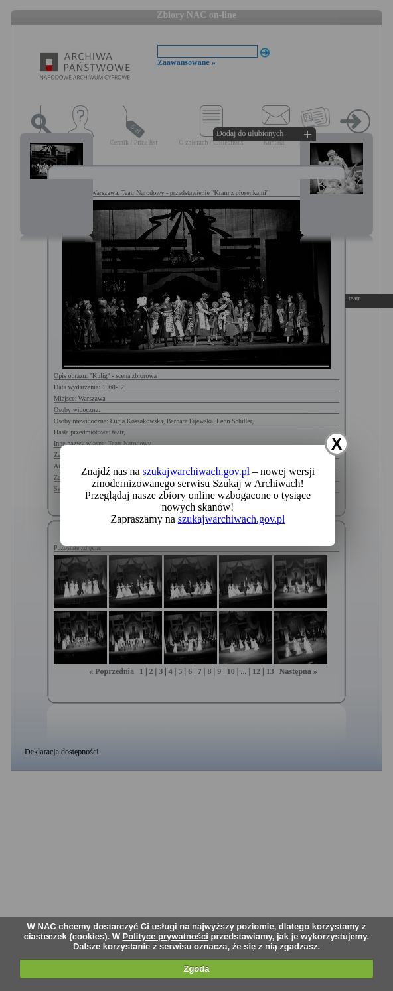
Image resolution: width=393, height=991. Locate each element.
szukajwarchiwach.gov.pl (196, 471)
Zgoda (196, 969)
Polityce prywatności (165, 936)
